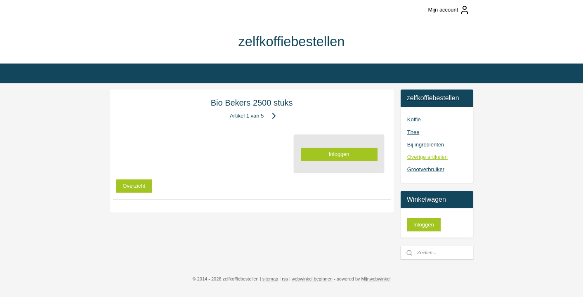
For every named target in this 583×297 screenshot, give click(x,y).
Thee (413, 132)
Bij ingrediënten (425, 144)
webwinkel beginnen (312, 278)
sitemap (270, 278)
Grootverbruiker (425, 169)
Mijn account (449, 10)
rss (285, 278)
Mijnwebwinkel (376, 278)
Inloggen (339, 154)
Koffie (414, 119)
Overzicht (134, 185)
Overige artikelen (427, 157)
